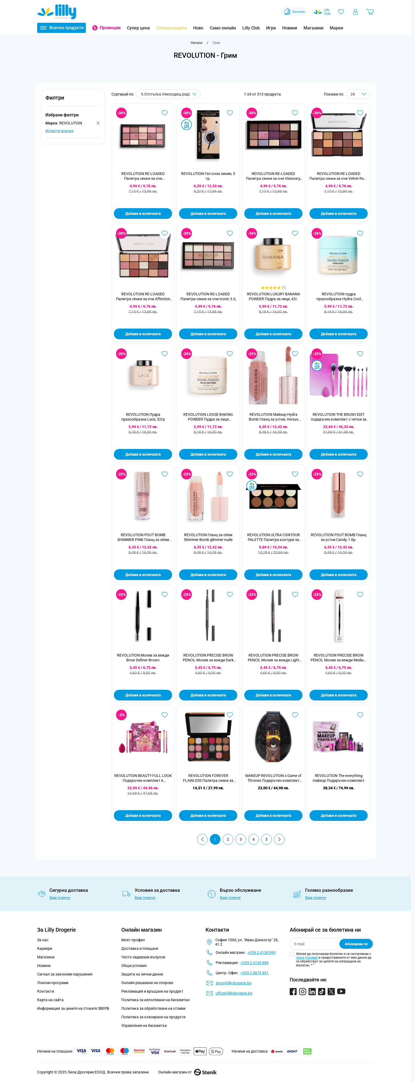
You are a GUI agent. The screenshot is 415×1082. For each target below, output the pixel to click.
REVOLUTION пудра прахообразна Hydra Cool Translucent (338, 296)
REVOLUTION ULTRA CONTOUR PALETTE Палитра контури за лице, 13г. (273, 537)
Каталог (294, 12)
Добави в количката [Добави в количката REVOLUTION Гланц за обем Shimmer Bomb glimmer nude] (208, 575)
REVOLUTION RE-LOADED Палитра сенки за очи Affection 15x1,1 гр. (143, 296)
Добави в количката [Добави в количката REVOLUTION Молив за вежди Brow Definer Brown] (143, 695)
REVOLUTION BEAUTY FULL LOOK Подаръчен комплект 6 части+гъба (143, 778)
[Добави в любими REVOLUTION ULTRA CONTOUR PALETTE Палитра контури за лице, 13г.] (295, 474)
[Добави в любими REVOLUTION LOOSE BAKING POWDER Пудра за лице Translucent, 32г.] (229, 353)
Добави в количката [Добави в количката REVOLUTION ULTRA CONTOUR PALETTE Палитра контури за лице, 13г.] (273, 575)
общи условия (307, 957)
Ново (198, 28)
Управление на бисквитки (144, 1025)
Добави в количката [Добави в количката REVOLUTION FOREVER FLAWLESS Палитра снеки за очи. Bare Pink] (208, 815)
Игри (271, 28)
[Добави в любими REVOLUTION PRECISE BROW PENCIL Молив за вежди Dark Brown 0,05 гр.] (229, 594)
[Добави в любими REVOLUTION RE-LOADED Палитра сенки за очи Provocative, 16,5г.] (164, 113)
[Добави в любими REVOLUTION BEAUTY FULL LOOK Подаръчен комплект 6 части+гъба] (164, 715)
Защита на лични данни (142, 974)
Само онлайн (223, 28)
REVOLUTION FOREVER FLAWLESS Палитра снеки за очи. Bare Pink (208, 778)
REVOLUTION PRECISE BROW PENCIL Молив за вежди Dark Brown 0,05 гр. (208, 657)
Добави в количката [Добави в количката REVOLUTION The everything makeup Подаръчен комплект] (338, 815)
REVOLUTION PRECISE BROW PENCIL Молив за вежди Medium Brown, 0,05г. (339, 657)
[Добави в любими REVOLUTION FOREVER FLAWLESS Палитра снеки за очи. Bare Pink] (229, 715)
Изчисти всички (59, 131)
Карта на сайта (50, 1000)
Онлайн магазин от (187, 1072)
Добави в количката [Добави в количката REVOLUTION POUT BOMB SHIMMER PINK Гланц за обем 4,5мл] (143, 575)
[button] (72, 101)
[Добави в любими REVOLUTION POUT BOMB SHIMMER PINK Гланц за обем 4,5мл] (164, 474)
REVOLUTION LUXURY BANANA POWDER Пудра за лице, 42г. (273, 296)
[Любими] (341, 12)
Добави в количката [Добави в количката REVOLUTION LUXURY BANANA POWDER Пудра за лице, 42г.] (273, 334)
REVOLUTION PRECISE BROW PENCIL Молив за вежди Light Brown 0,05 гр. (273, 657)
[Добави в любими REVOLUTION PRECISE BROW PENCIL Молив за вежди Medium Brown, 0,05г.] (360, 594)
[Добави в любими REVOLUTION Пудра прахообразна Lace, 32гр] (164, 353)
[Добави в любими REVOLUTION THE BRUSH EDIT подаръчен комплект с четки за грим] (360, 353)
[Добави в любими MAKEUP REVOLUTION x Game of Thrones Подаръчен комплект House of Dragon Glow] (295, 715)
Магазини (313, 28)
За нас (42, 940)
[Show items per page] (358, 94)
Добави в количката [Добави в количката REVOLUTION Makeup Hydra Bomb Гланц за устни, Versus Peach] (273, 454)
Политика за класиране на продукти (153, 1017)
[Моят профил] (355, 12)
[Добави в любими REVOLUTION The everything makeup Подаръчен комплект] (360, 715)
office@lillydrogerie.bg (234, 993)
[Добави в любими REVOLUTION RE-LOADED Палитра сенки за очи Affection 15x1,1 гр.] (164, 233)
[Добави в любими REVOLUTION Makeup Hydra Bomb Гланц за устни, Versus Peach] (295, 353)
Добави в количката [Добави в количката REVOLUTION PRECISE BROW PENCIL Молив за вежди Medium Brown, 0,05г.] (338, 695)
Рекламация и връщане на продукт (152, 991)
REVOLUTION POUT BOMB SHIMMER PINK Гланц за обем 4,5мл (143, 537)
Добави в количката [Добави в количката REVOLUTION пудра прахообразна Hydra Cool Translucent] (338, 334)
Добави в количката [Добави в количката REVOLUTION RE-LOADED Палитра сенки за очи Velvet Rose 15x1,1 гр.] (338, 213)
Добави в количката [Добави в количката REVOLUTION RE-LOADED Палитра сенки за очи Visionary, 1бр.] (273, 213)
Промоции (110, 27)
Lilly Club (251, 28)
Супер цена (138, 28)
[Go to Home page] (57, 12)
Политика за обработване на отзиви (153, 1008)
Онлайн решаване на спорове (147, 983)
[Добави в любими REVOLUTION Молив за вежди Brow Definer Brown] (164, 594)
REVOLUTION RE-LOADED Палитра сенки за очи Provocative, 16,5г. (143, 176)
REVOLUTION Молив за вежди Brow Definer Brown (143, 657)
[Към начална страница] (197, 43)
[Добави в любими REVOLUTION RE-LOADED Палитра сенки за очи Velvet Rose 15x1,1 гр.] (360, 113)
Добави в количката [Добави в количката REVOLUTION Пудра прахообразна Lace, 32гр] (143, 454)
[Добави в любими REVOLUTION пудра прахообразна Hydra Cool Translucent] (360, 233)
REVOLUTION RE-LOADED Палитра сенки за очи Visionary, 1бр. (273, 176)
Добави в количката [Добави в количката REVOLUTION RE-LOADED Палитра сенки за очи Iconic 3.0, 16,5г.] (208, 334)
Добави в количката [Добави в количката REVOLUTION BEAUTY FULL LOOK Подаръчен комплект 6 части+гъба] (143, 815)
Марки (336, 28)
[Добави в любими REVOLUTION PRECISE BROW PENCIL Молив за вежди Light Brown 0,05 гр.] (295, 594)
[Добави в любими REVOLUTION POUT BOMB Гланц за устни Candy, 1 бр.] (360, 474)
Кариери (44, 948)
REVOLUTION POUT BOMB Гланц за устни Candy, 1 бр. (338, 537)
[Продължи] (279, 839)
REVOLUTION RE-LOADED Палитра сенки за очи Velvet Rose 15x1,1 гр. (338, 176)
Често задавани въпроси (143, 957)
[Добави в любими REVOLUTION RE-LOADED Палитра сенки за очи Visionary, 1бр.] (295, 113)
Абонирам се (356, 944)
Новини (289, 28)
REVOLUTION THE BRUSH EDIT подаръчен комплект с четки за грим (338, 417)
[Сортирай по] (168, 94)
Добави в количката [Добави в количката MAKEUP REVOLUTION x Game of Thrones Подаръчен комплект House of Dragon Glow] (273, 815)
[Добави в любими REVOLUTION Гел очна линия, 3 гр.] (229, 113)
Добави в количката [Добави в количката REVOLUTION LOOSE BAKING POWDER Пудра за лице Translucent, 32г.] (208, 454)
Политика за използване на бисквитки (155, 1000)
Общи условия (134, 965)
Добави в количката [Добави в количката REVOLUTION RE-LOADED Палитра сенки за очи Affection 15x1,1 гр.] (143, 334)
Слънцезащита (171, 28)
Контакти (45, 991)
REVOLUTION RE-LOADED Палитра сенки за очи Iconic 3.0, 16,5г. (208, 296)
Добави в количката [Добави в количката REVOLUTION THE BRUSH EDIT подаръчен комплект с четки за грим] (338, 454)
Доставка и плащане (139, 948)
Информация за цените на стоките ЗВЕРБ (73, 1008)
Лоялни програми (52, 983)
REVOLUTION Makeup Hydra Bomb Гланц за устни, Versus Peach (273, 417)
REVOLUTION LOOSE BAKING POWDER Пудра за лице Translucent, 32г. (208, 417)
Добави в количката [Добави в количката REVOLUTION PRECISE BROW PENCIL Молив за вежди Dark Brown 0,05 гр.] (208, 695)
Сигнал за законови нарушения (64, 974)
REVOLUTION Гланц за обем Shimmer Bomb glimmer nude (208, 537)
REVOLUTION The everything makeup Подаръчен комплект (338, 778)
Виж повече (59, 898)
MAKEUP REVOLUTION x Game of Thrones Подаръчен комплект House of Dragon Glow (273, 778)
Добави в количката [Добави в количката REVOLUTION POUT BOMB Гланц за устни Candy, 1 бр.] (338, 575)
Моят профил (133, 940)
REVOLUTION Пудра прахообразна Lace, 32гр (143, 416)
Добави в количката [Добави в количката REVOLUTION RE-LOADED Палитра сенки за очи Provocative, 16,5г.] (143, 213)
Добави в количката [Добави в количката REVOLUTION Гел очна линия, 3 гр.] (208, 213)
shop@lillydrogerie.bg (233, 983)
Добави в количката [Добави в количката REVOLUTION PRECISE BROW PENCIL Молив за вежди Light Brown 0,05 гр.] (273, 695)
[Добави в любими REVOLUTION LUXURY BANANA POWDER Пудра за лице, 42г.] (295, 233)
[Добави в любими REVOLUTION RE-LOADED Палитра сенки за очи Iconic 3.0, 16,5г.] (229, 233)
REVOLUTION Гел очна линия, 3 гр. (208, 176)
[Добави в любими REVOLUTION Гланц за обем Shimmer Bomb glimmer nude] (229, 474)
